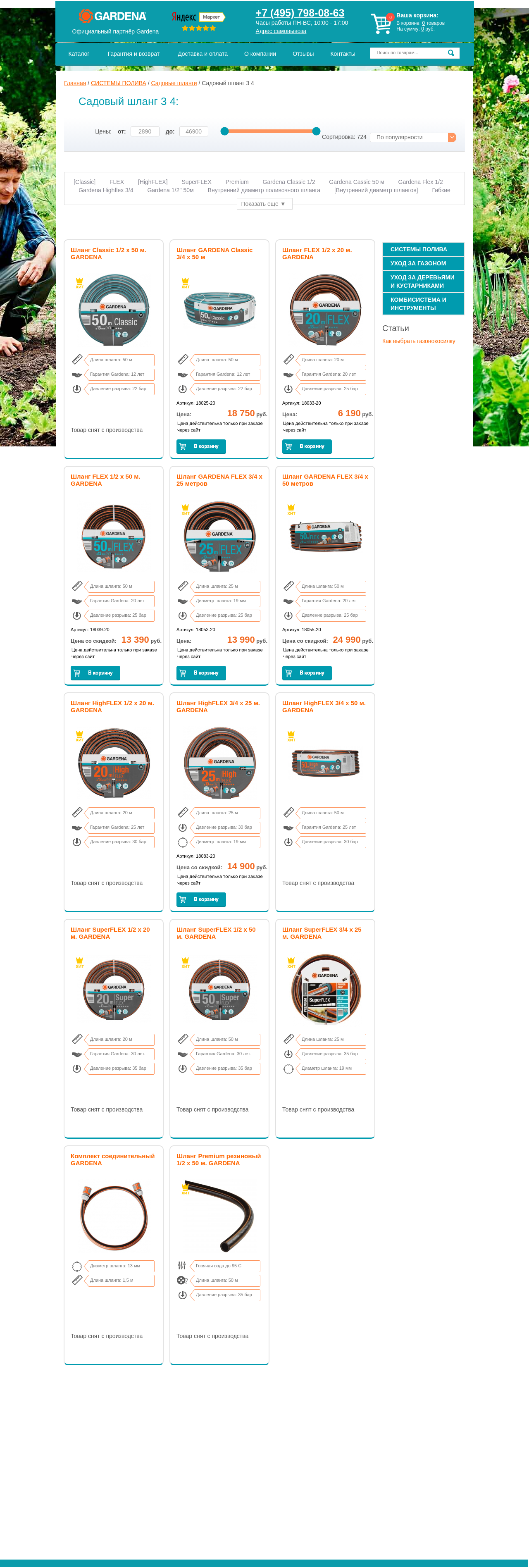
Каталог (79, 53)
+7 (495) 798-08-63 (300, 13)
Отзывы (303, 53)
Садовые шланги (174, 83)
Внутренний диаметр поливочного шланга (264, 190)
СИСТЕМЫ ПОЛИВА (118, 83)
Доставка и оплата (203, 53)
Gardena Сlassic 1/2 (289, 182)
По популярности (399, 137)
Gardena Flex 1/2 (420, 182)
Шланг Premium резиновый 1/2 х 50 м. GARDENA (218, 1159)
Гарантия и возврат (133, 53)
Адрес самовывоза (281, 31)
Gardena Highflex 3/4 (106, 190)
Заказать (201, 446)
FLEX (117, 182)
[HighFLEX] (153, 182)
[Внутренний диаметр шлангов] (376, 190)
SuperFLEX (196, 182)
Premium (237, 182)
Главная (75, 83)
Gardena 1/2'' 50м (170, 190)
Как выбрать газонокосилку (418, 341)
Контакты (342, 53)
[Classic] (84, 182)
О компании (260, 53)
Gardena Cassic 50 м (356, 182)
